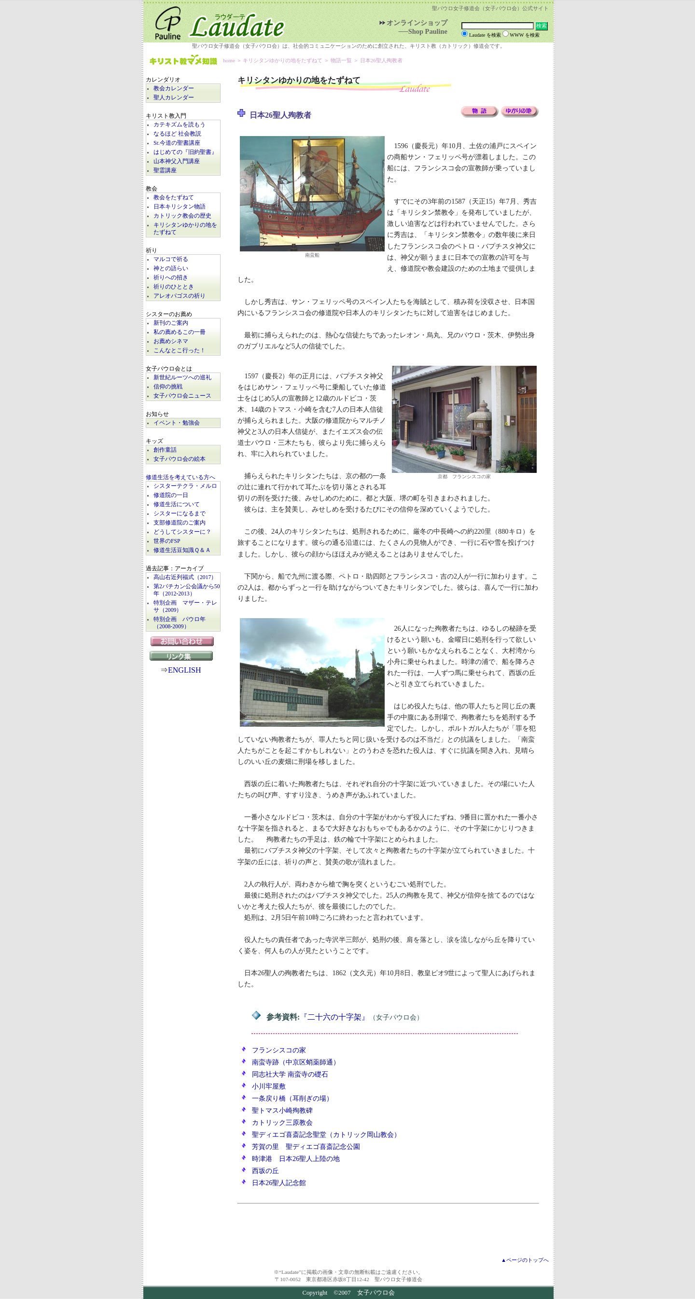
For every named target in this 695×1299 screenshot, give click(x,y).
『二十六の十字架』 (334, 1017)
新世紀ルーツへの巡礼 (182, 377)
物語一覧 (341, 60)
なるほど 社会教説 (177, 134)
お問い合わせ (183, 641)
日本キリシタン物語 (179, 207)
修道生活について (176, 504)
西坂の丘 (265, 1171)
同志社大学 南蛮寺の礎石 (290, 1074)
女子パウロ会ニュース (182, 396)
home (229, 60)
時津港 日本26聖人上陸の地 (296, 1158)
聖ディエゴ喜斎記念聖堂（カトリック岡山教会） (326, 1134)
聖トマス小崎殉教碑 (282, 1110)
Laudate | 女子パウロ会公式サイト (215, 21)
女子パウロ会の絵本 (179, 459)
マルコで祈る (170, 259)
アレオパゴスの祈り (179, 296)
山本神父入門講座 (176, 161)
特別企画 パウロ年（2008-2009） (179, 623)
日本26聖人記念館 (279, 1183)
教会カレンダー (173, 88)
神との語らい (170, 268)
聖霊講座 (165, 170)
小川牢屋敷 (269, 1086)
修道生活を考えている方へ (180, 477)
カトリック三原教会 (282, 1122)
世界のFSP (166, 541)
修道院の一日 (170, 495)
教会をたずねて (173, 197)
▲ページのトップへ (525, 1260)
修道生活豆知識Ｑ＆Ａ (182, 550)
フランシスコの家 (279, 1050)
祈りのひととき (173, 287)
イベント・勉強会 (176, 423)
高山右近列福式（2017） (185, 577)
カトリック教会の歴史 (182, 216)
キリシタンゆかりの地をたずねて (185, 228)
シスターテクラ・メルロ (185, 486)
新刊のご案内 (170, 323)
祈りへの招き (170, 278)
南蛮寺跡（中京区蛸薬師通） (296, 1062)
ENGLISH (184, 670)
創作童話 (165, 450)
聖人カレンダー (173, 98)
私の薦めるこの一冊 (179, 332)
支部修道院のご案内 (179, 523)
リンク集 (183, 656)
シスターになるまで (179, 514)
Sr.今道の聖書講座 (176, 143)
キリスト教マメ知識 (183, 61)
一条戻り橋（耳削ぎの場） (292, 1098)
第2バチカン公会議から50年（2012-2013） (186, 590)
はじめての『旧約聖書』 (185, 152)
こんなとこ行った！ (179, 350)
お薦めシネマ (170, 341)
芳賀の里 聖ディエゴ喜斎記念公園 (306, 1146)
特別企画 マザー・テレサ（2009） (185, 606)
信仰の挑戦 (167, 387)
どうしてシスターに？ (182, 532)
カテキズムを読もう (179, 125)
